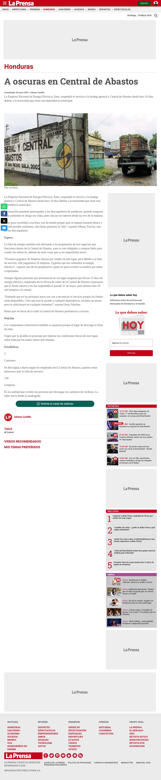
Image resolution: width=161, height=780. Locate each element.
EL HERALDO (136, 730)
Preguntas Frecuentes (55, 765)
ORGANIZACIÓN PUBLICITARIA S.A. (22, 770)
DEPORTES (44, 727)
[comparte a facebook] (4, 213)
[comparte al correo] (4, 228)
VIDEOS (72, 742)
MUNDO (11, 739)
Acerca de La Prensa (54, 763)
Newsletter (127, 763)
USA (9, 742)
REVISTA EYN (136, 742)
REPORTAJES (75, 736)
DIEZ (131, 733)
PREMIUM (74, 721)
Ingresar (144, 3)
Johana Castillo (37, 92)
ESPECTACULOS (46, 730)
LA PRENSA (135, 727)
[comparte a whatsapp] (4, 206)
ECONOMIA (13, 733)
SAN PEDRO (13, 730)
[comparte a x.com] (4, 221)
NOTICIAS (12, 721)
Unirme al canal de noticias (57, 404)
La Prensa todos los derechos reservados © (22, 764)
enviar (131, 353)
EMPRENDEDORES (48, 733)
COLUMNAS (105, 730)
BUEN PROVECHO (139, 739)
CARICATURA (106, 733)
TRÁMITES (74, 746)
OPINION (103, 721)
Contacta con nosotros (106, 763)
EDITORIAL (105, 727)
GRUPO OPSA (136, 721)
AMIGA (41, 736)
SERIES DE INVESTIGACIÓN (77, 729)
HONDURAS (13, 727)
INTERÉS (43, 721)
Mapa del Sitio (143, 763)
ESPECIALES (75, 733)
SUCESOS (12, 736)
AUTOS (42, 746)
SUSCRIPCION (137, 746)
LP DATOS (73, 739)
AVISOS (72, 749)
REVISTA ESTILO (138, 736)
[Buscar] (156, 15)
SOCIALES (43, 739)
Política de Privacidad (79, 763)
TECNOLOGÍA (45, 742)
